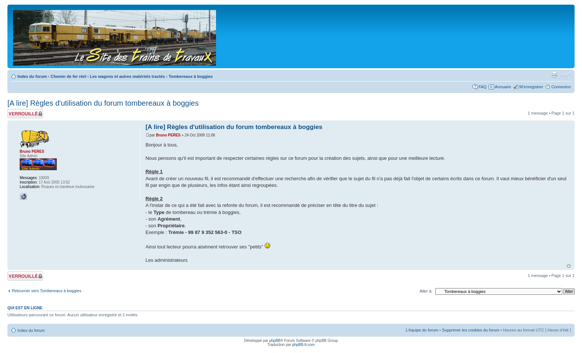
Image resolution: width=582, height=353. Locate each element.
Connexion (561, 87)
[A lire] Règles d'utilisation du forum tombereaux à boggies (103, 103)
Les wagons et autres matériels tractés (127, 76)
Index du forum (32, 76)
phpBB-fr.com (303, 345)
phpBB (274, 341)
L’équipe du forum (422, 330)
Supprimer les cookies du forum (471, 330)
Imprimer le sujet (554, 75)
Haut (569, 266)
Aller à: (426, 291)
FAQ (482, 87)
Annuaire (503, 87)
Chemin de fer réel (68, 76)
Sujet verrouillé (25, 113)
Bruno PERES (168, 135)
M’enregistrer (531, 87)
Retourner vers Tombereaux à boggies (46, 290)
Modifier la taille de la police (565, 75)
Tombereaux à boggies (191, 76)
